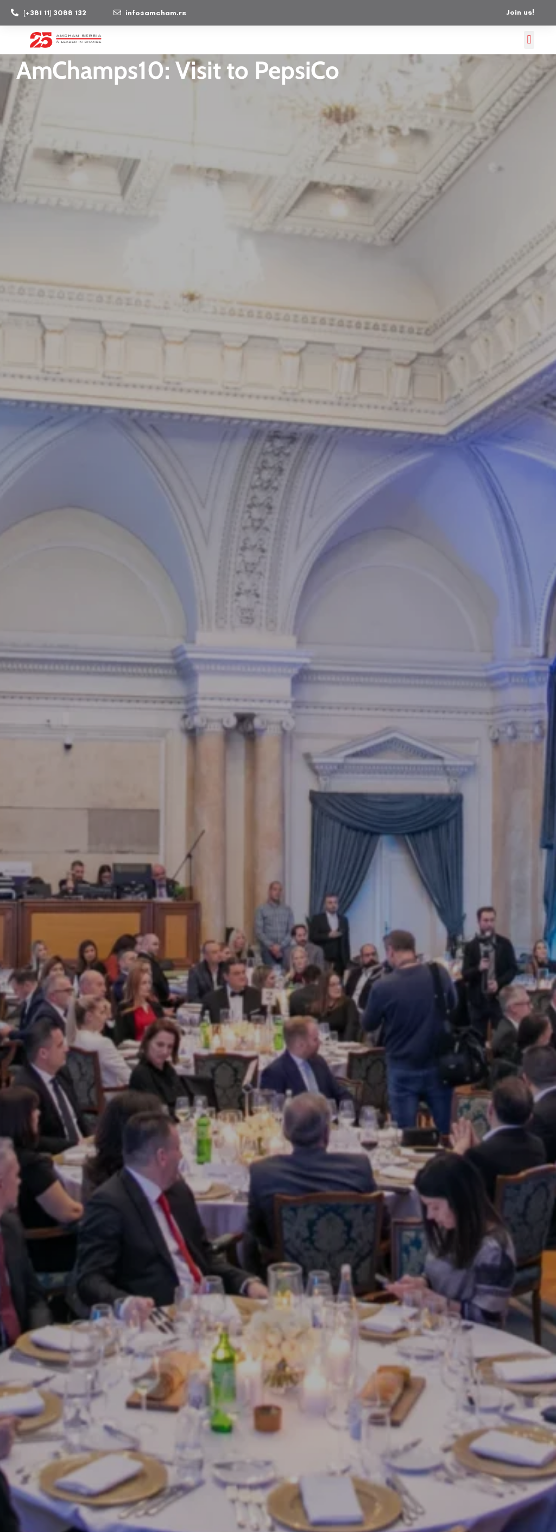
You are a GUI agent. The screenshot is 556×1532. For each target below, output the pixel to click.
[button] (529, 39)
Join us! (520, 11)
